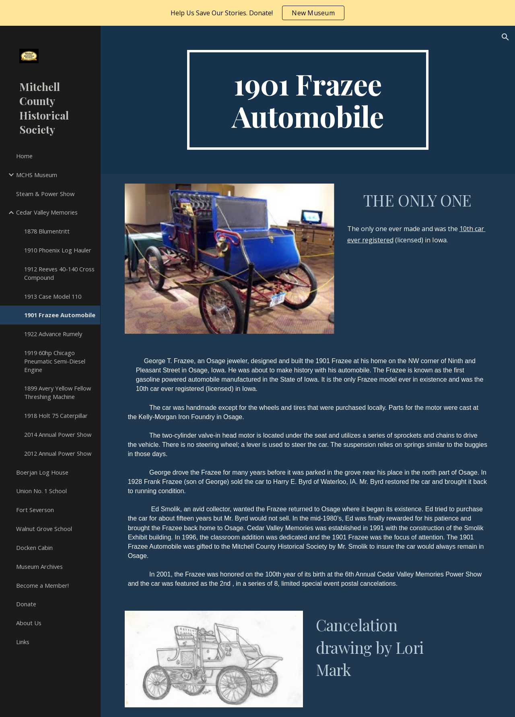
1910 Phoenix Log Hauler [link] (57, 250)
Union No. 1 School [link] (41, 491)
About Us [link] (28, 623)
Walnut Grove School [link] (44, 529)
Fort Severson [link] (35, 510)
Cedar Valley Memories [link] (47, 212)
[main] (307, 100)
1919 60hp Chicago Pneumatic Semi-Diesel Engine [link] (54, 361)
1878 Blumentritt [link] (47, 231)
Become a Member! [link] (42, 585)
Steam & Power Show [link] (45, 194)
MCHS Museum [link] (36, 175)
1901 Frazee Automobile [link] (59, 315)
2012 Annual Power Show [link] (57, 453)
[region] (257, 13)
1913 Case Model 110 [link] (52, 296)
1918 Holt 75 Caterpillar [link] (56, 415)
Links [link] (22, 642)
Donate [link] (26, 604)
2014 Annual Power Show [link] (57, 434)
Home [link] (24, 156)
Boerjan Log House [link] (42, 472)
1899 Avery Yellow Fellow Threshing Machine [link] (57, 392)
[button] (505, 37)
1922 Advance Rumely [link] (53, 334)
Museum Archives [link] (39, 566)
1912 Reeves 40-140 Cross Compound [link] (59, 273)
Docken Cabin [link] (34, 547)
